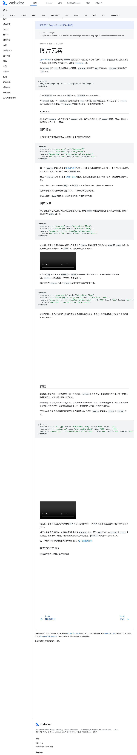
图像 (43, 15)
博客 (88, 3)
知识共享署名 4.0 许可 (72, 634)
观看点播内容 (68, 25)
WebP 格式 (70, 177)
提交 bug (39, 743)
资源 (5, 10)
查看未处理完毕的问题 (44, 747)
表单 (67, 15)
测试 (103, 15)
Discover (49, 3)
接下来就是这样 (85, 541)
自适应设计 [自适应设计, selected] (55, 15)
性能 (94, 15)
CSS (85, 15)
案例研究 (98, 3)
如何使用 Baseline (74, 3)
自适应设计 (59, 44)
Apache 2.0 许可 (110, 634)
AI (4, 15)
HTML (34, 15)
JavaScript (115, 15)
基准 (60, 3)
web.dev (43, 44)
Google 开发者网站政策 (48, 636)
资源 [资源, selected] (35, 3)
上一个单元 (45, 60)
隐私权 (12, 15)
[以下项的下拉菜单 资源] (40, 2)
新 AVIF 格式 (70, 168)
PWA (76, 15)
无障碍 (23, 15)
